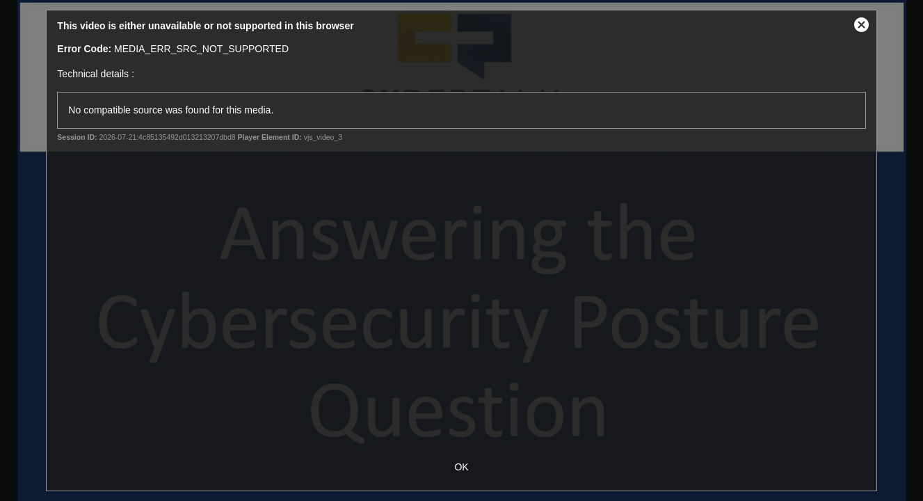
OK (461, 466)
